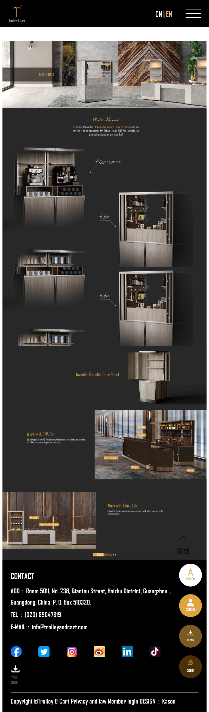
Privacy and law (88, 700)
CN (158, 13)
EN (169, 13)
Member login (124, 700)
